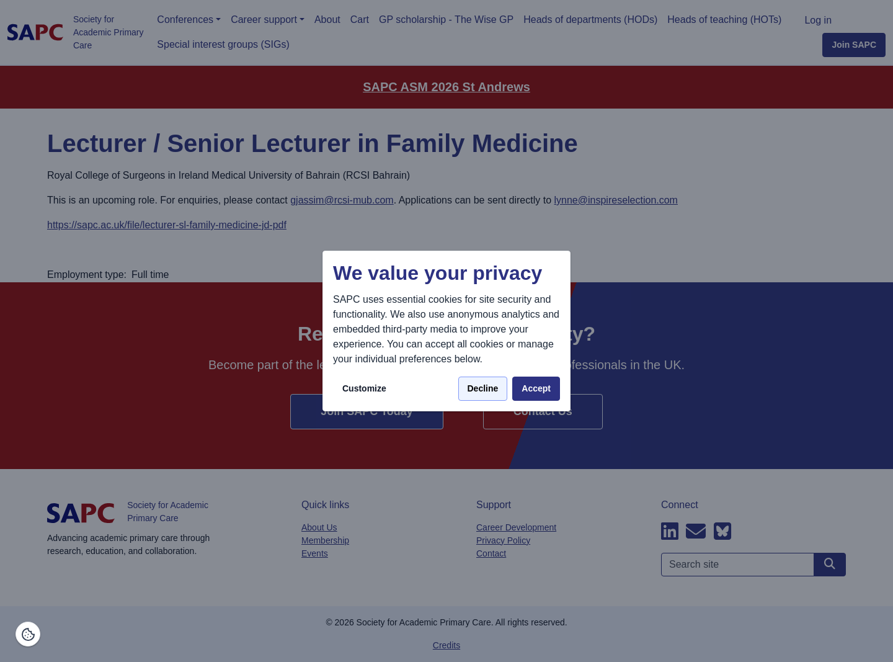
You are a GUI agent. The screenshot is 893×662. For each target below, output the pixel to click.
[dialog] (446, 331)
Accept (536, 388)
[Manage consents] (28, 634)
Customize (364, 388)
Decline (483, 388)
